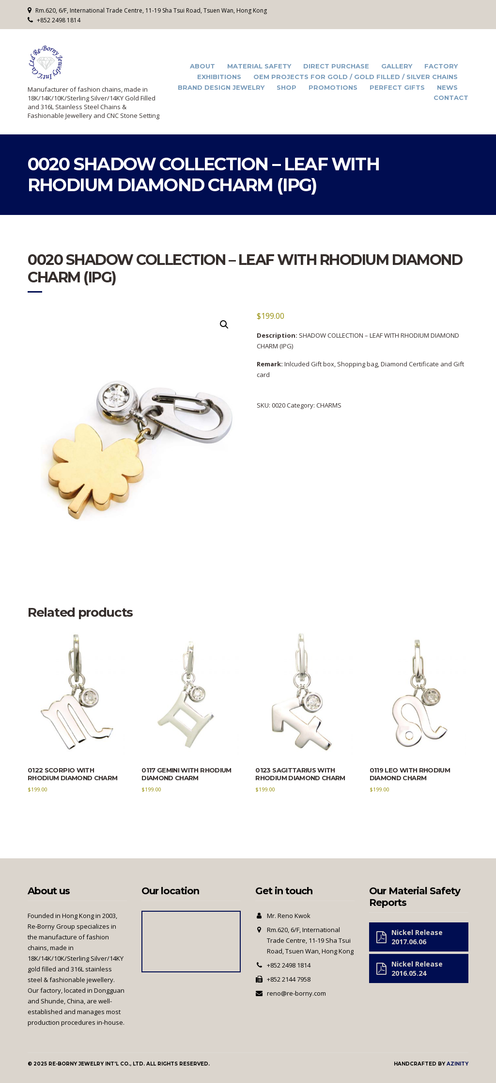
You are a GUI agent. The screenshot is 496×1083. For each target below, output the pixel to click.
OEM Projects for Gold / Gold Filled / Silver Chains (355, 77)
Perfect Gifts (397, 87)
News (447, 87)
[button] (224, 324)
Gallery (396, 66)
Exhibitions (219, 77)
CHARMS (328, 405)
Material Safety (259, 66)
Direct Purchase (336, 66)
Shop (286, 87)
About (202, 66)
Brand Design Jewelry (221, 87)
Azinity (457, 1064)
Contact (451, 97)
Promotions (333, 87)
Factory (441, 66)
